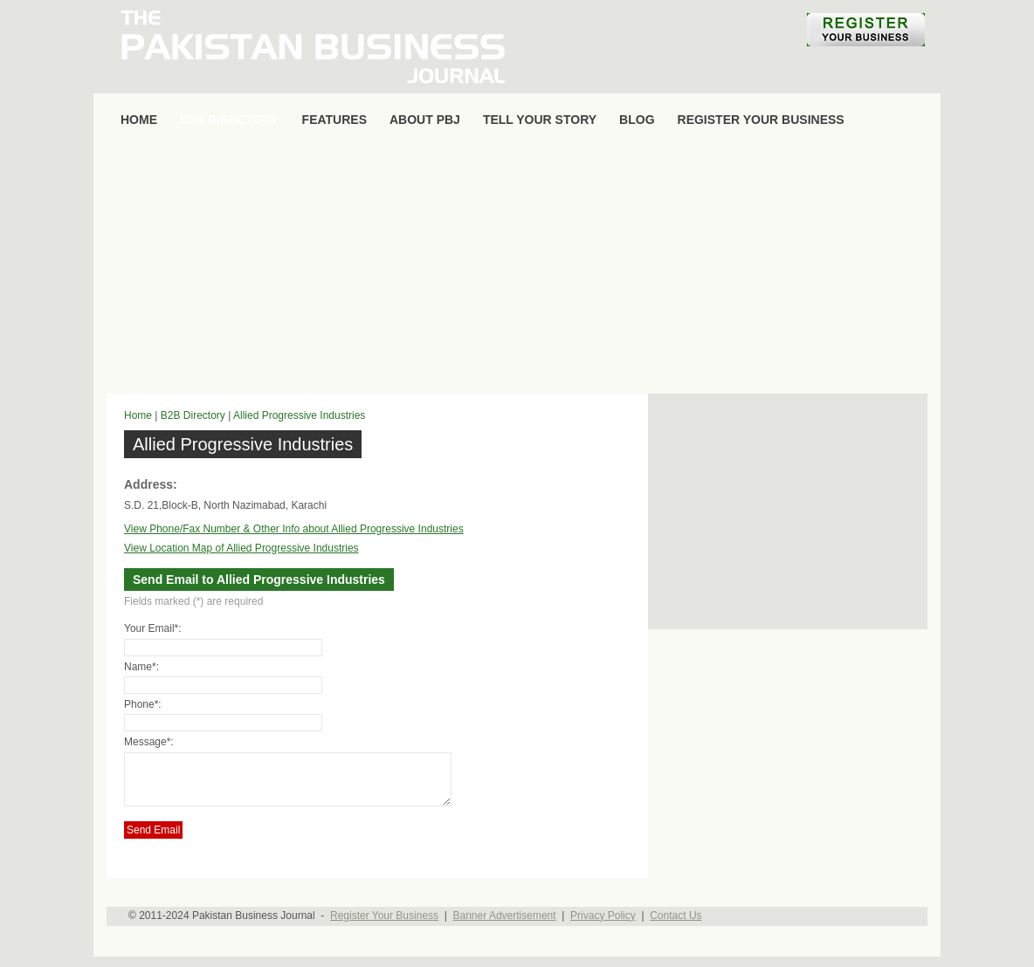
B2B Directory (193, 415)
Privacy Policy (603, 926)
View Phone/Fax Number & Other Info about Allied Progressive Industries (294, 529)
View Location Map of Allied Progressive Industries (241, 548)
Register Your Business (384, 926)
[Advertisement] (517, 267)
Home (138, 415)
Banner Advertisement (504, 926)
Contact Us (675, 926)
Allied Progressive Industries (299, 415)
